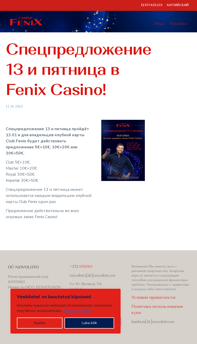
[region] (65, 311)
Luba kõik (89, 322)
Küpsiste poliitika (77, 310)
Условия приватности (153, 298)
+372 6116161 (81, 267)
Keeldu (39, 322)
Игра (159, 24)
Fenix (26, 21)
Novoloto (178, 24)
